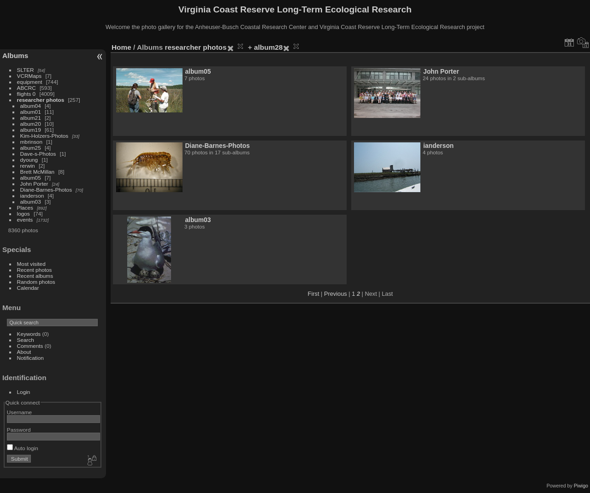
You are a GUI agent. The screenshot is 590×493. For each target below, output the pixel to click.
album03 (30, 202)
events (25, 220)
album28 (268, 47)
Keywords (29, 334)
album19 (30, 130)
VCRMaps (29, 76)
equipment (29, 82)
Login (23, 392)
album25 (30, 148)
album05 (30, 178)
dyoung (29, 160)
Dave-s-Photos (38, 154)
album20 (30, 124)
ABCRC (26, 88)
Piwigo (581, 485)
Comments (30, 346)
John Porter (34, 184)
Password (19, 430)
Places (25, 208)
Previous (335, 293)
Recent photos (34, 270)
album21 (30, 118)
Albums (15, 55)
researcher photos (41, 100)
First (313, 293)
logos (23, 214)
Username (19, 412)
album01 (30, 112)
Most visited (31, 264)
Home (121, 47)
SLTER (25, 70)
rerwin (27, 166)
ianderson (32, 196)
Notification (30, 358)
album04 (30, 106)
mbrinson (31, 142)
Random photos (36, 282)
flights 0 (26, 94)
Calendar (28, 288)
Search (25, 340)
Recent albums (35, 276)
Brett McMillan (37, 172)
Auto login (22, 448)
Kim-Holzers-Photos (44, 136)
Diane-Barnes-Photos (46, 190)
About (24, 352)
